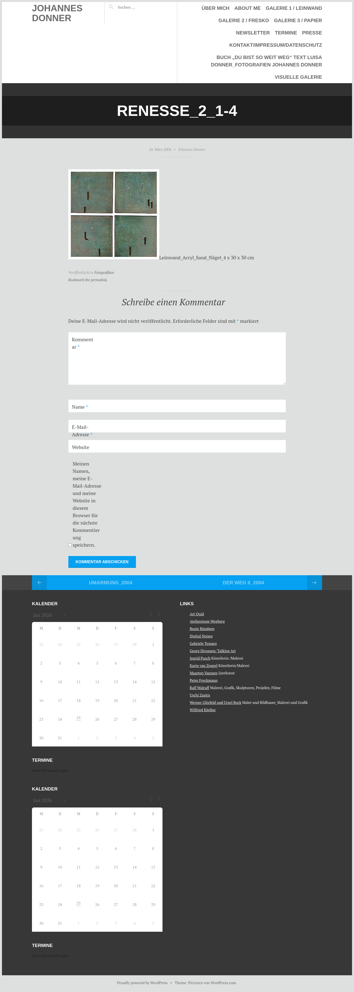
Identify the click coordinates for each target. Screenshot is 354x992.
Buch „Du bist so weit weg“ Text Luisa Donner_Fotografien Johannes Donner (266, 61)
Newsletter (253, 32)
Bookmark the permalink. (88, 279)
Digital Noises (201, 636)
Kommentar (82, 343)
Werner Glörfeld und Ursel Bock (215, 702)
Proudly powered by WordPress (142, 982)
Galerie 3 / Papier (298, 20)
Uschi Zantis (200, 695)
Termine (286, 32)
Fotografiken (104, 272)
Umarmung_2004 (111, 582)
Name (80, 406)
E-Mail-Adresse (82, 431)
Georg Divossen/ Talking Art (213, 650)
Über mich (215, 8)
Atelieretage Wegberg (207, 621)
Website (80, 447)
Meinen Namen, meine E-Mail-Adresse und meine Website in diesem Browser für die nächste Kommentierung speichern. (87, 504)
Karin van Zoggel (204, 665)
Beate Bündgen (202, 628)
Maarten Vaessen (204, 672)
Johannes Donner (57, 13)
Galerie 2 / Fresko (244, 20)
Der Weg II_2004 (243, 582)
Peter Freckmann (204, 680)
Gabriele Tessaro (203, 643)
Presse (312, 32)
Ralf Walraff (199, 687)
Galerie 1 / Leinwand (294, 8)
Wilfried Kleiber (203, 709)
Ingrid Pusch (200, 658)
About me (248, 8)
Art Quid (197, 613)
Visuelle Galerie (298, 77)
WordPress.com (223, 982)
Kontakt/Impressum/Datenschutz (275, 45)
